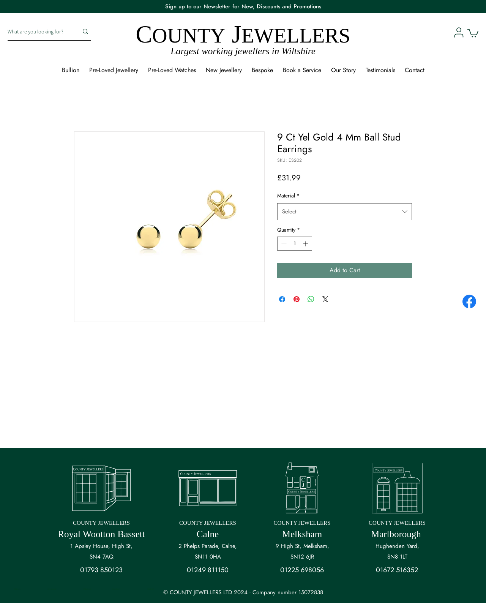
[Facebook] (469, 301)
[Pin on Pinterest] (296, 299)
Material (288, 195)
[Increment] (306, 243)
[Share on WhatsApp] (311, 299)
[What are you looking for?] (37, 31)
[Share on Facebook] (282, 299)
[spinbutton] (294, 243)
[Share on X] (325, 299)
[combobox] (344, 211)
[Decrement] (283, 243)
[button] (472, 32)
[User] (458, 32)
